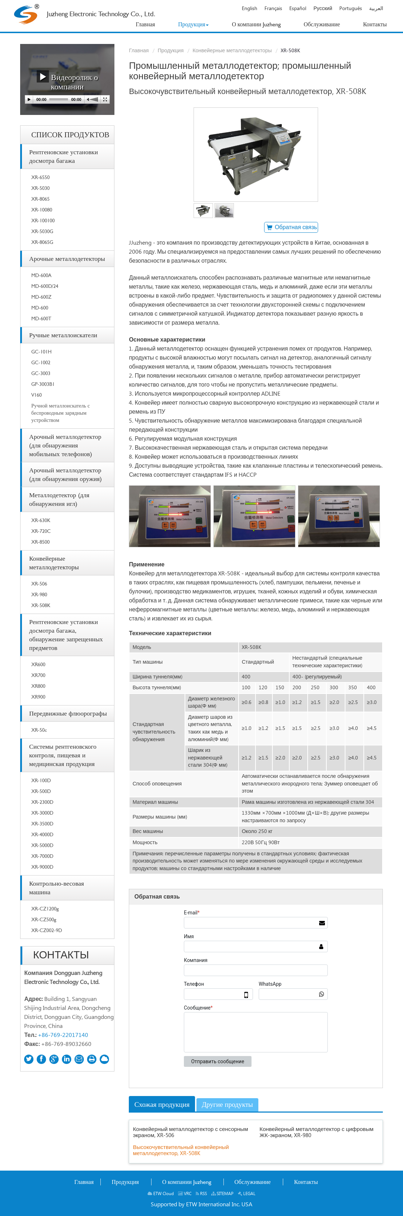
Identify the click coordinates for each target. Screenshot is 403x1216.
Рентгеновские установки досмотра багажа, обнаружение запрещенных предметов (66, 634)
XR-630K (40, 520)
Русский (322, 8)
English (249, 8)
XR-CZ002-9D (46, 930)
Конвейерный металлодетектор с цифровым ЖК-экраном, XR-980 (316, 1132)
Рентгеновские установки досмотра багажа (63, 156)
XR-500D (41, 791)
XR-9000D (42, 867)
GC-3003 (40, 373)
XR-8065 (40, 199)
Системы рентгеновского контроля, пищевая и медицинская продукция (62, 755)
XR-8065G (42, 242)
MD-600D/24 (44, 286)
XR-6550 (40, 177)
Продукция (171, 51)
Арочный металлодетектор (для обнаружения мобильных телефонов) (65, 445)
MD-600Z (41, 297)
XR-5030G (42, 231)
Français (273, 8)
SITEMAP (222, 1194)
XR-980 (39, 594)
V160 (36, 395)
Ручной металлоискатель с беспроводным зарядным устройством (60, 412)
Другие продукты (227, 1104)
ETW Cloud (161, 1194)
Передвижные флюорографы (68, 713)
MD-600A (41, 275)
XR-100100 (43, 220)
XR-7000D (42, 856)
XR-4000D (42, 834)
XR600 (38, 664)
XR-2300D (42, 802)
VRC (184, 1194)
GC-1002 (40, 362)
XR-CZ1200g (45, 908)
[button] (193, 24)
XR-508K (40, 605)
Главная (139, 51)
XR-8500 (40, 542)
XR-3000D (42, 813)
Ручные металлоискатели (63, 335)
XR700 (38, 675)
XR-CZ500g (43, 919)
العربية (376, 8)
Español (297, 8)
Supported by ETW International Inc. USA (201, 1204)
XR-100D (41, 780)
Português (350, 8)
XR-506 (39, 583)
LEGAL (246, 1194)
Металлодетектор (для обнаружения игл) (59, 499)
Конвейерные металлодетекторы (232, 51)
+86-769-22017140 (63, 1035)
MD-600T (41, 318)
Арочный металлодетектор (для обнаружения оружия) (65, 474)
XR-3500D (42, 823)
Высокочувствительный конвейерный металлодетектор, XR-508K (181, 1150)
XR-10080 (41, 209)
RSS (201, 1194)
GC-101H (41, 351)
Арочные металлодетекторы (67, 258)
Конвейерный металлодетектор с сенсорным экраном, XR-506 (190, 1132)
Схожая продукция (161, 1104)
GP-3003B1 (43, 384)
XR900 (38, 697)
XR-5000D (42, 845)
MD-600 (39, 307)
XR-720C (41, 531)
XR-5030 (40, 188)
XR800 (38, 686)
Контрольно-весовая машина (56, 887)
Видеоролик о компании (67, 80)
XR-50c (39, 730)
